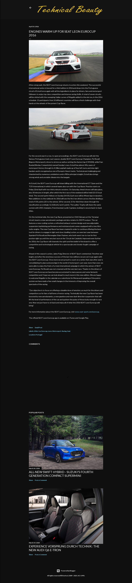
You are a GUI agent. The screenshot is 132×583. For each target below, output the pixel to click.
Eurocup (44, 331)
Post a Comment (41, 480)
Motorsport (56, 331)
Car (39, 331)
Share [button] (31, 327)
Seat (68, 331)
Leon (50, 331)
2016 (36, 331)
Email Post (38, 327)
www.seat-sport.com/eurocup (87, 312)
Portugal (39, 335)
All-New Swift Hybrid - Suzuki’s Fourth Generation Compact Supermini (61, 473)
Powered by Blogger (66, 570)
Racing (64, 331)
